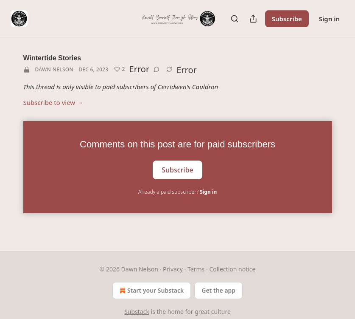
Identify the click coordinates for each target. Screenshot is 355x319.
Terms (195, 269)
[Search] (234, 18)
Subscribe (287, 18)
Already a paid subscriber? (177, 191)
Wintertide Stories (52, 58)
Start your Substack (151, 290)
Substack (136, 312)
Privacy (173, 269)
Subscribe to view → (53, 102)
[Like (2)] (119, 69)
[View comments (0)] (156, 69)
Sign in (329, 18)
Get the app (218, 290)
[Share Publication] (253, 18)
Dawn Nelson (54, 69)
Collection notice (232, 269)
